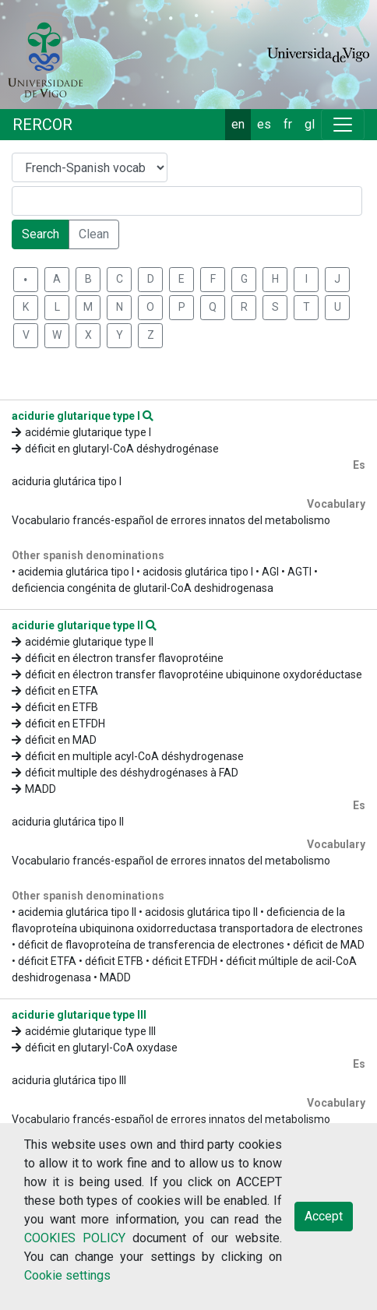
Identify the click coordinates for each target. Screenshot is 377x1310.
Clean (94, 234)
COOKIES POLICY (74, 1238)
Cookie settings (67, 1275)
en (238, 124)
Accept (324, 1216)
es (264, 124)
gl (310, 124)
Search (40, 234)
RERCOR (42, 124)
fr (288, 124)
